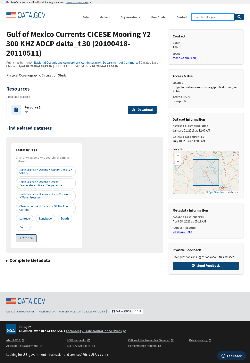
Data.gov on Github (94, 311)
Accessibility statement (24, 346)
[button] (178, 156)
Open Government (25, 311)
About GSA (15, 340)
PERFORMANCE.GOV (70, 311)
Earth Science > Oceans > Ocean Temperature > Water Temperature (40, 183)
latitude (24, 218)
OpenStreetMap (216, 192)
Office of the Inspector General (151, 340)
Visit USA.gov (95, 354)
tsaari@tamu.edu (184, 58)
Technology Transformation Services (96, 331)
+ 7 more (26, 238)
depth (65, 218)
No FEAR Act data (81, 346)
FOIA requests (78, 340)
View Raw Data (182, 232)
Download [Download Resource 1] (142, 110)
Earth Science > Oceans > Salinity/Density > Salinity (45, 171)
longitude (45, 218)
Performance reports (144, 346)
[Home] (25, 15)
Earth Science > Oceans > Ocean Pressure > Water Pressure (44, 195)
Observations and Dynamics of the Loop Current (44, 207)
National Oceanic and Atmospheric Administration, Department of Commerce (86, 62)
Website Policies (47, 311)
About (9, 311)
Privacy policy (200, 340)
